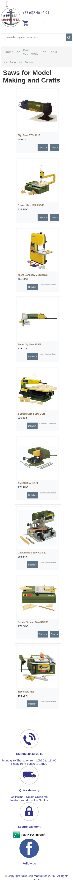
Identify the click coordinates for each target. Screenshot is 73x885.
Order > (54, 147)
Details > (43, 147)
